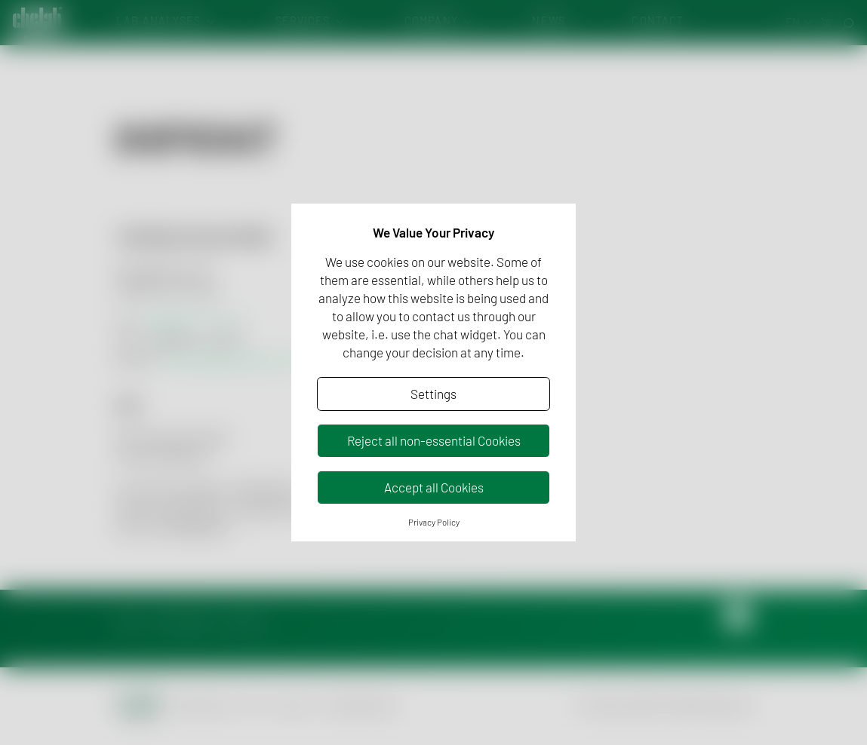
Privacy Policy (434, 522)
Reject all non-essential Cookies (434, 440)
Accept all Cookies (434, 487)
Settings (433, 393)
